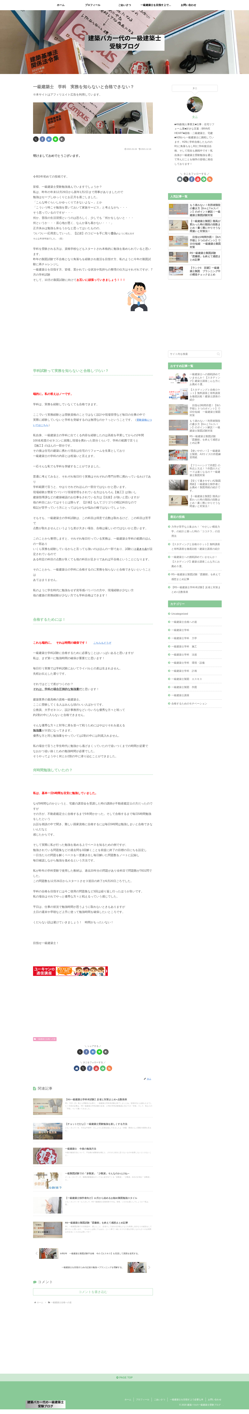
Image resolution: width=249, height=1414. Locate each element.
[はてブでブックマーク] (49, 139)
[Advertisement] (93, 336)
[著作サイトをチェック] (76, 1068)
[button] (62, 139)
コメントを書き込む (93, 1295)
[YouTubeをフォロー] (96, 1068)
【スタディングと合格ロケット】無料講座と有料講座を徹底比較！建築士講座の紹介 (195, 546)
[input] (195, 354)
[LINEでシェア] (55, 139)
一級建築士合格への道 (45, 1039)
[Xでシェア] (36, 139)
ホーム (128, 1404)
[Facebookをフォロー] (89, 1068)
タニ (195, 116)
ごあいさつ (159, 1404)
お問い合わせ (214, 1404)
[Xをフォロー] (83, 1068)
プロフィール (142, 1404)
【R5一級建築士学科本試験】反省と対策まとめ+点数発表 (196, 589)
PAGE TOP (124, 1382)
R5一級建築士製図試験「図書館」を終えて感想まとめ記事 (196, 576)
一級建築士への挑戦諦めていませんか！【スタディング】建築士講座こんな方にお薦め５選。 (195, 561)
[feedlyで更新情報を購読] (103, 1068)
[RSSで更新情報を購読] (109, 1068)
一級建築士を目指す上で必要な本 (186, 1404)
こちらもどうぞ (103, 642)
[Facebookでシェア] (42, 139)
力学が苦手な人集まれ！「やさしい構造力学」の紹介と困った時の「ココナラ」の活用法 (195, 531)
